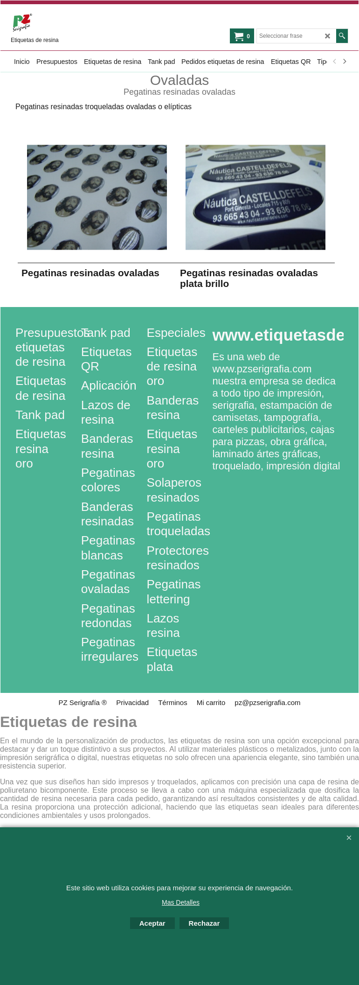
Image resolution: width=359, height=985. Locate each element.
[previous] (335, 61)
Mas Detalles (181, 902)
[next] (344, 61)
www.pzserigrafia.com (261, 369)
